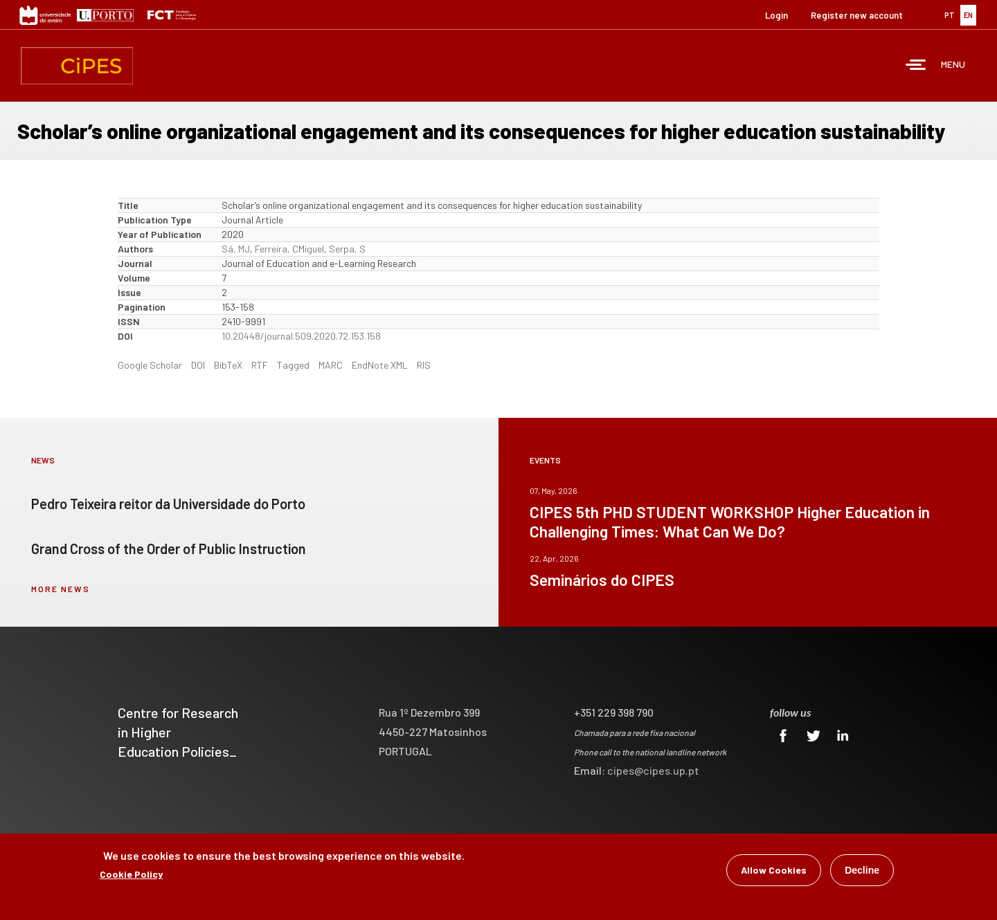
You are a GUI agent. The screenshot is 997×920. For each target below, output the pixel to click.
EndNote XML (380, 365)
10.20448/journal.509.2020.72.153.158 (301, 336)
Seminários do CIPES (602, 579)
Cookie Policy (131, 874)
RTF (259, 365)
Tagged (293, 365)
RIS (424, 365)
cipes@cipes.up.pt (653, 770)
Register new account (857, 15)
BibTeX (228, 365)
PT (949, 14)
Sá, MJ (236, 249)
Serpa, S (347, 249)
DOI (198, 365)
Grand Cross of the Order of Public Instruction (168, 548)
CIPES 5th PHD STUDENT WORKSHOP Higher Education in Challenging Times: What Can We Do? (730, 521)
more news (60, 589)
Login (776, 15)
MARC (330, 365)
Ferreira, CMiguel (289, 249)
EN (968, 14)
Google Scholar (150, 365)
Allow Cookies (774, 870)
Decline (862, 870)
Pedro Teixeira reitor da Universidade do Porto (168, 503)
